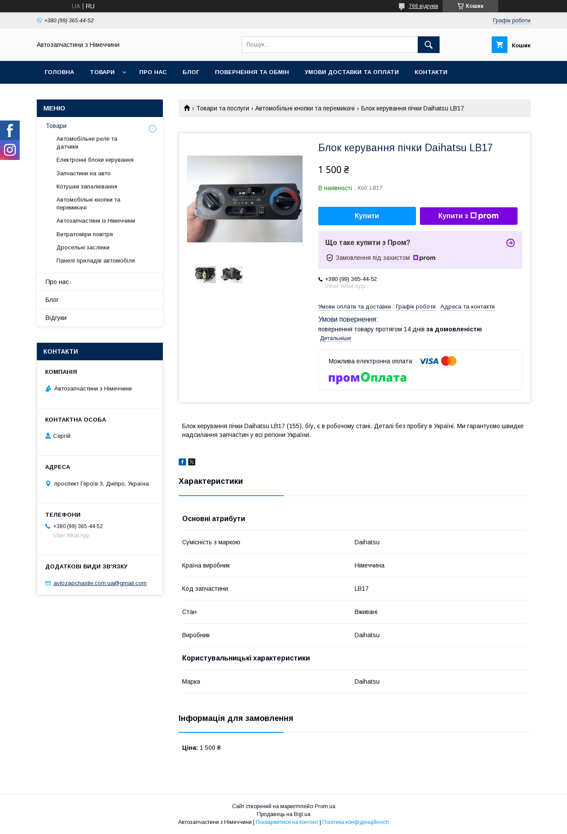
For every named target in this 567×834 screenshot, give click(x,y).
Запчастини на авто (83, 173)
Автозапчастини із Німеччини (95, 220)
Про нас (153, 72)
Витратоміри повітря (84, 234)
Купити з (468, 216)
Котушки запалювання (86, 186)
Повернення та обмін (252, 72)
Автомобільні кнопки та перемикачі (305, 108)
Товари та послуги (222, 108)
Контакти (431, 72)
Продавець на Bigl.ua (283, 814)
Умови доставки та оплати (352, 72)
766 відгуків (423, 6)
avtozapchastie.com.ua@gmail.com (100, 583)
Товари (102, 72)
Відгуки (56, 317)
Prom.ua (325, 806)
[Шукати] (429, 44)
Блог (191, 72)
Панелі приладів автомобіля (95, 260)
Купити (367, 216)
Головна (59, 72)
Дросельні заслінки (82, 247)
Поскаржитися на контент (287, 822)
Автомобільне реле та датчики (86, 142)
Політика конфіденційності (355, 822)
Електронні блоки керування (95, 159)
